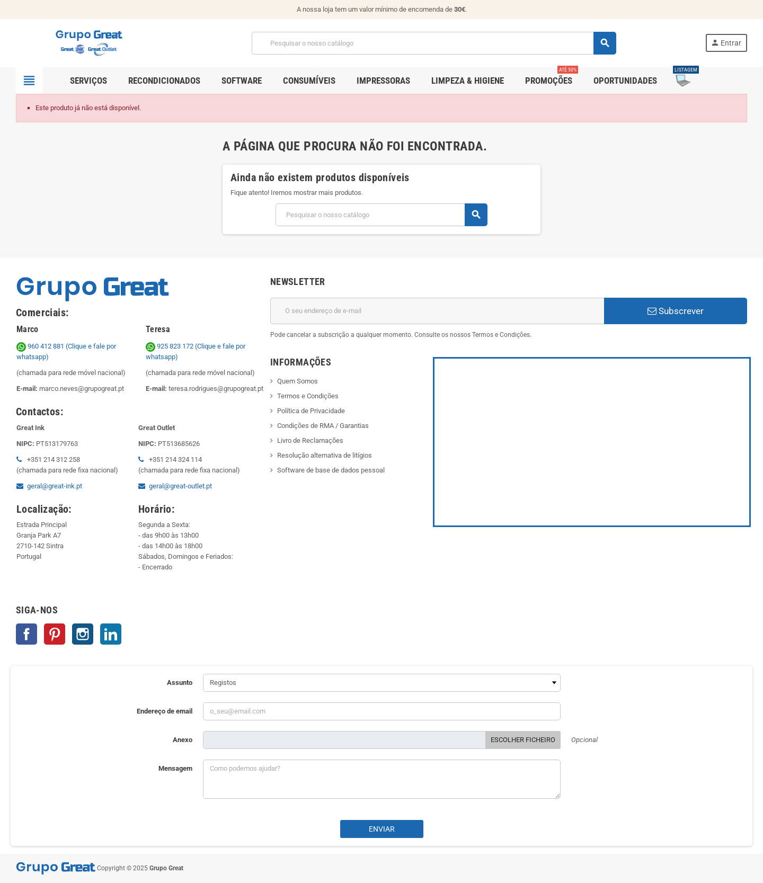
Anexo (182, 740)
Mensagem (175, 768)
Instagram (82, 634)
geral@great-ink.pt (54, 486)
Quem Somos (297, 381)
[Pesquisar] (434, 43)
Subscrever (675, 311)
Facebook (26, 634)
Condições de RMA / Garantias (323, 426)
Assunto (179, 682)
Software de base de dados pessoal (331, 470)
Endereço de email (164, 711)
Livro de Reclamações (310, 440)
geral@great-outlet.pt (180, 486)
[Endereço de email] (437, 311)
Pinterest (54, 634)
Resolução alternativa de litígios (324, 455)
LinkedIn (110, 634)
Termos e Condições (308, 396)
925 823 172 (170, 346)
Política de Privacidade (311, 411)
